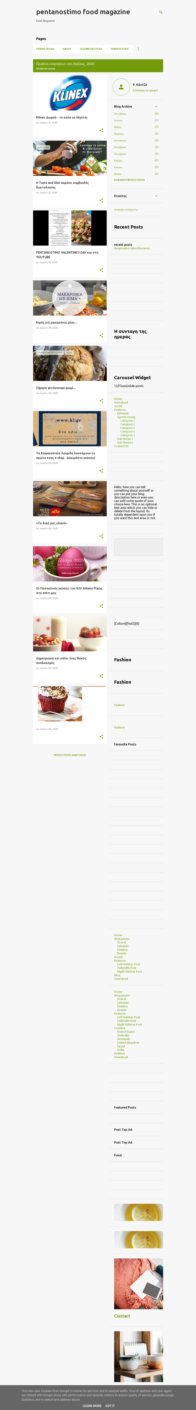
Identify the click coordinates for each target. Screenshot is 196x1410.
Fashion (119, 705)
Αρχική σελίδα (45, 49)
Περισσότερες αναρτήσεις (70, 755)
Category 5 (127, 435)
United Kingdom (128, 1042)
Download (121, 402)
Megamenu (122, 939)
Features (120, 410)
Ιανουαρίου (120, 140)
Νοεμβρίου (120, 147)
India (120, 1050)
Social (118, 406)
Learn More (92, 1406)
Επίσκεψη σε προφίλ (145, 90)
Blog (117, 975)
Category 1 (127, 420)
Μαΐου (117, 127)
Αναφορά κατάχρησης (126, 209)
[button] (101, 130)
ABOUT (67, 49)
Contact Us (121, 446)
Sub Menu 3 (125, 439)
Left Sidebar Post (128, 964)
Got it (110, 1406)
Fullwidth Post (126, 968)
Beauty (121, 953)
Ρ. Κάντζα (140, 84)
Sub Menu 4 (125, 442)
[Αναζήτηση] (161, 12)
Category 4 (127, 431)
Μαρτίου (119, 134)
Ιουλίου (118, 160)
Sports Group (126, 417)
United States (126, 1031)
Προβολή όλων (45, 68)
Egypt (121, 1046)
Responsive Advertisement (132, 248)
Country (119, 1028)
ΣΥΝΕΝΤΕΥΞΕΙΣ (120, 49)
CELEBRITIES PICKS (91, 49)
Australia (123, 1035)
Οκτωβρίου (120, 113)
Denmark (123, 1039)
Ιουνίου (118, 120)
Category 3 (127, 428)
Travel (121, 942)
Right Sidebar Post (129, 971)
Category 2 (127, 424)
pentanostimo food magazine (83, 11)
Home (118, 399)
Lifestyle (122, 413)
